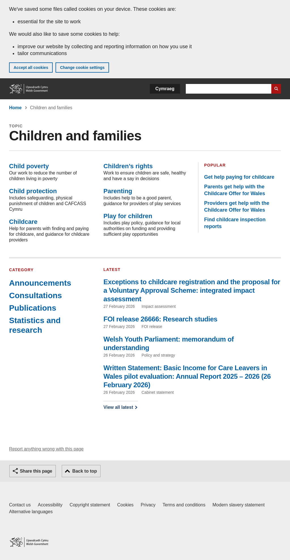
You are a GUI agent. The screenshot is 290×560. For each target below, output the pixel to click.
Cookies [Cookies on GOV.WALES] (125, 504)
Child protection (33, 191)
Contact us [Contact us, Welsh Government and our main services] (20, 504)
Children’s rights (128, 166)
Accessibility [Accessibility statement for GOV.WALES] (50, 504)
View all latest (118, 407)
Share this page (36, 471)
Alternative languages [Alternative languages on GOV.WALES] (31, 511)
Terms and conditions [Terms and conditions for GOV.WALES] (184, 504)
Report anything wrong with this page (46, 449)
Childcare (23, 221)
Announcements (40, 283)
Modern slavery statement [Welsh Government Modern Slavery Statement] (238, 504)
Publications (32, 308)
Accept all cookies (31, 67)
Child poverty (29, 166)
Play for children (127, 216)
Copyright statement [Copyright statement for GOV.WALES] (90, 504)
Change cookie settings (82, 67)
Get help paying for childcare (239, 177)
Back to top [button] (84, 471)
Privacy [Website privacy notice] (148, 504)
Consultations (35, 295)
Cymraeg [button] (164, 88)
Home (15, 107)
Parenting (117, 191)
